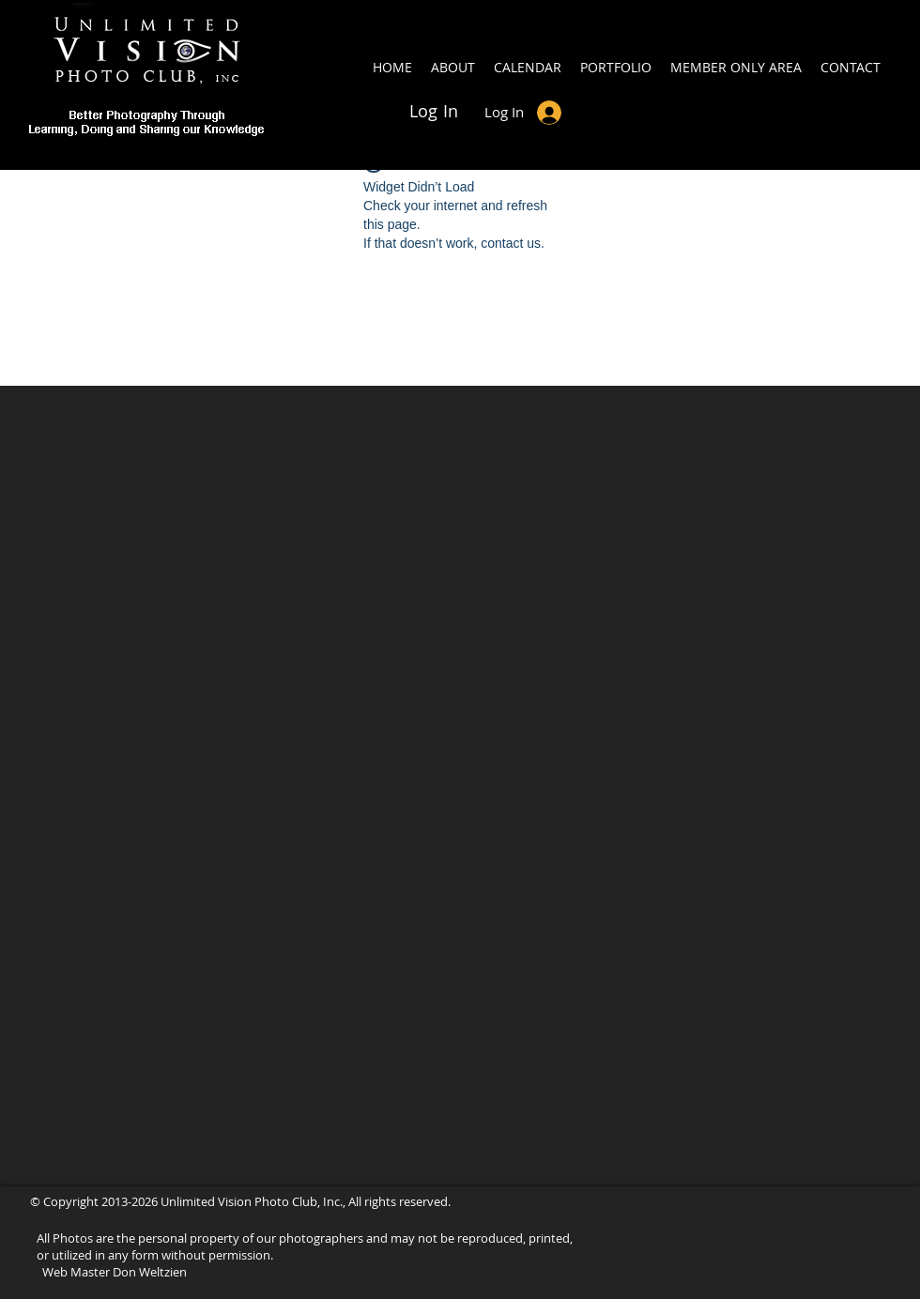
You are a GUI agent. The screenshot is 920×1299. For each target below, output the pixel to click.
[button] (736, 67)
